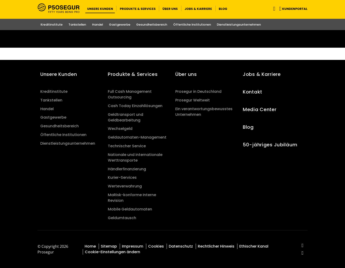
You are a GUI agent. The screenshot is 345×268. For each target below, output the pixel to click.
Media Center (260, 109)
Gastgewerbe (53, 117)
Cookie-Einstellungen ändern (112, 252)
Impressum (132, 246)
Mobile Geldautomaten (130, 209)
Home (90, 246)
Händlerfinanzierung (127, 169)
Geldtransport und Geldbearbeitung (125, 117)
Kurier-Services (122, 177)
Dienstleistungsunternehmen (67, 143)
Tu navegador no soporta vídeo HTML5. (172, 39)
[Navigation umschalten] (273, 9)
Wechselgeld (120, 128)
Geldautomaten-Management (137, 137)
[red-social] (302, 246)
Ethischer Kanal (253, 246)
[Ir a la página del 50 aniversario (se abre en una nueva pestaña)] (172, 39)
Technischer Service (127, 146)
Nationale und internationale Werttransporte (135, 157)
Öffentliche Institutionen (63, 134)
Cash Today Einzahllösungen (135, 106)
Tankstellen (51, 100)
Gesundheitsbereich (59, 126)
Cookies (156, 246)
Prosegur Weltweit (192, 100)
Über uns (186, 74)
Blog (248, 127)
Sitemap (109, 246)
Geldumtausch (122, 218)
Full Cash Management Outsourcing (130, 94)
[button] (100, 8)
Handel (47, 109)
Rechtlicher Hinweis (216, 246)
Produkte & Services (133, 74)
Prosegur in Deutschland (198, 91)
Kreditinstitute (54, 91)
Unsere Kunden (58, 74)
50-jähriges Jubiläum (270, 144)
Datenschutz (181, 246)
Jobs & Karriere (262, 74)
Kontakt (252, 92)
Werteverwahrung (125, 186)
